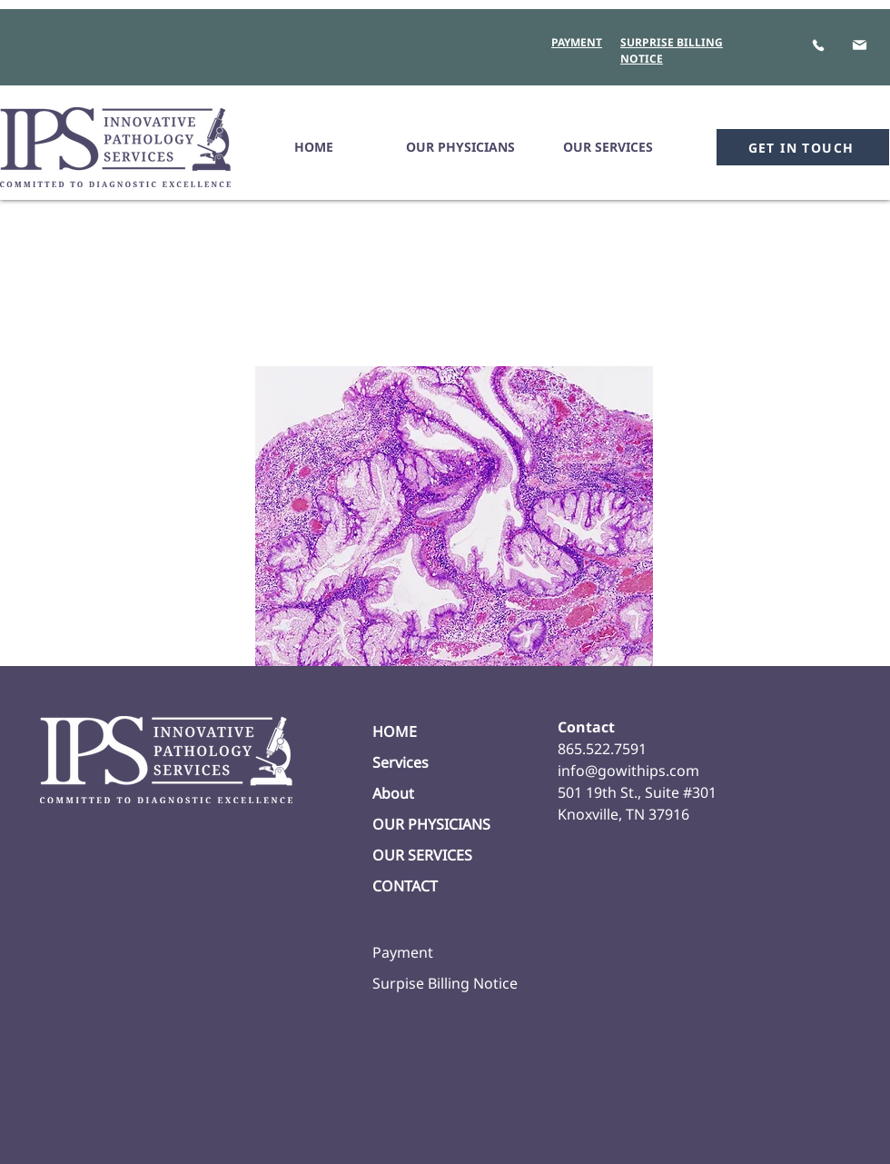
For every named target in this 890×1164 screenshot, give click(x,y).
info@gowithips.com (628, 771)
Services (400, 762)
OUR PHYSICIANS (431, 824)
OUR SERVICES (422, 855)
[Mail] (859, 44)
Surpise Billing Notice (445, 983)
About (393, 793)
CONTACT (405, 886)
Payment (402, 952)
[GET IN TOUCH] (803, 147)
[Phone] (818, 45)
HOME (394, 731)
